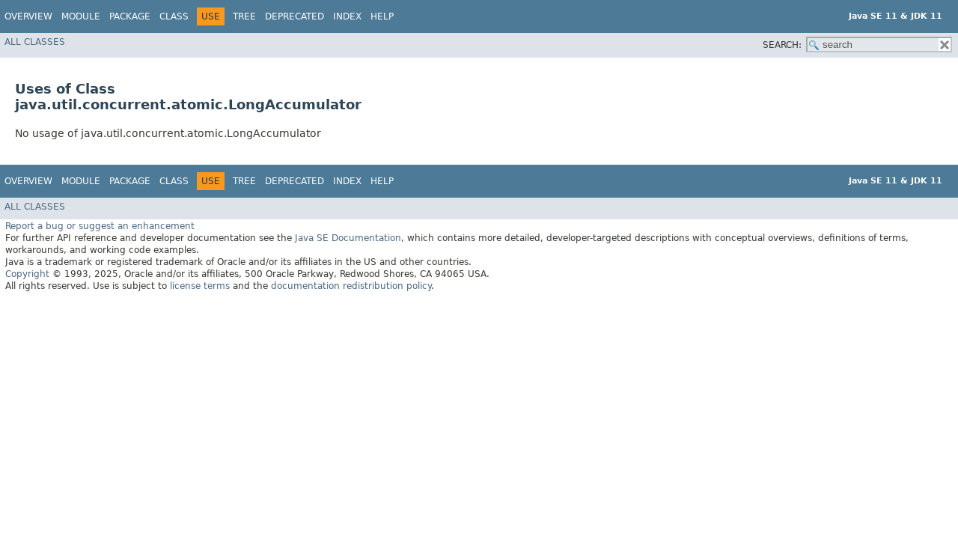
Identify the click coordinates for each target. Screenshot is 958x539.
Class (174, 16)
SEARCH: (782, 45)
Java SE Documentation (348, 238)
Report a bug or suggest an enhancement (100, 226)
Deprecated (294, 16)
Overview (28, 16)
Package (129, 16)
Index (347, 16)
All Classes (34, 42)
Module (80, 16)
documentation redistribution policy (351, 286)
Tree (244, 16)
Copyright (27, 274)
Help (382, 16)
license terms (200, 286)
